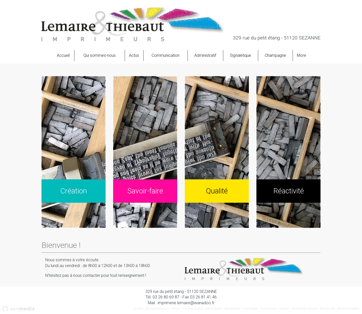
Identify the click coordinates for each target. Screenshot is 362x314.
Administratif (205, 55)
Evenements (269, 308)
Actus (134, 55)
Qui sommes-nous (99, 55)
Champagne (275, 55)
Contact (284, 308)
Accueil (63, 55)
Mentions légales (348, 308)
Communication (165, 55)
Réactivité (288, 191)
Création (73, 191)
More (301, 55)
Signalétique (240, 55)
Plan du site (327, 308)
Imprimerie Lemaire (305, 308)
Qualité (217, 191)
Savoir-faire (145, 191)
